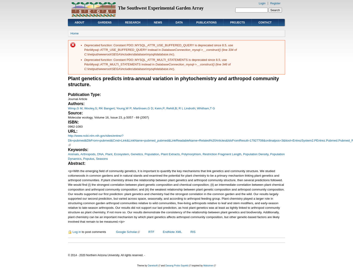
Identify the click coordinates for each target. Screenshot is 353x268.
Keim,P (160, 108)
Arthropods (88, 154)
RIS (192, 232)
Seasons (102, 158)
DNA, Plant (104, 154)
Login (262, 3)
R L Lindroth (187, 108)
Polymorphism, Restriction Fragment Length (211, 154)
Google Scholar (128, 232)
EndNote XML (172, 232)
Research (132, 22)
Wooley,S (90, 108)
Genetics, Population (145, 154)
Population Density (255, 154)
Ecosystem (121, 154)
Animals (73, 154)
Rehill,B (171, 108)
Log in (77, 232)
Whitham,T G (206, 108)
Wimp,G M (75, 108)
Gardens (104, 22)
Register (275, 3)
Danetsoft (154, 265)
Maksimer (209, 265)
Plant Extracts (170, 154)
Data (179, 22)
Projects (237, 22)
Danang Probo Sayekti (178, 265)
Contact (265, 22)
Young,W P (124, 108)
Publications (206, 22)
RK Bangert (106, 108)
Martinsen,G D (143, 108)
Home (75, 33)
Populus (88, 158)
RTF (151, 232)
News (158, 22)
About (80, 22)
